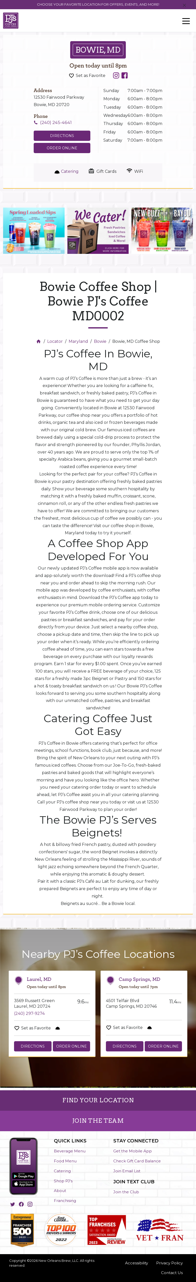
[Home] (39, 341)
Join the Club (126, 1191)
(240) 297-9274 (29, 1013)
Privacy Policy (169, 1263)
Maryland (78, 341)
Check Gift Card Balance (137, 1161)
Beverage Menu (69, 1151)
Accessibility (136, 1263)
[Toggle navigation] (186, 20)
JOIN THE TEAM (98, 1120)
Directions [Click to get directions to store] (62, 135)
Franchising (65, 1200)
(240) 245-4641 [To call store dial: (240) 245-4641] (56, 122)
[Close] (184, 5)
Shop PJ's (63, 1180)
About (60, 1190)
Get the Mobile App (132, 1151)
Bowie (100, 341)
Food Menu (65, 1161)
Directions (33, 1046)
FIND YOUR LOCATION (98, 1100)
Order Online (62, 148)
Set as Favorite (90, 75)
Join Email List (126, 1170)
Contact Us (172, 1272)
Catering (62, 1170)
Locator (55, 341)
